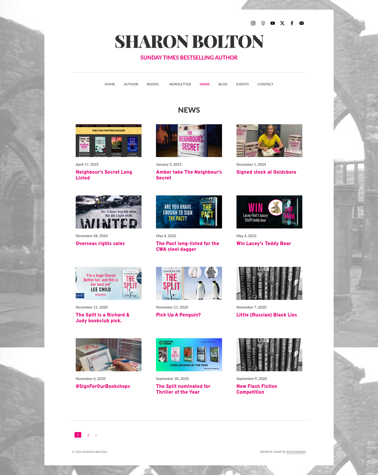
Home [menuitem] (110, 84)
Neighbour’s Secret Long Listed (104, 175)
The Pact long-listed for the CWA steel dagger (187, 247)
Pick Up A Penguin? (178, 315)
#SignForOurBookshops (103, 387)
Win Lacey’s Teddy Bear (263, 244)
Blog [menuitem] (223, 84)
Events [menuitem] (242, 84)
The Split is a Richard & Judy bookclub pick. (103, 318)
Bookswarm (296, 452)
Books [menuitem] (153, 84)
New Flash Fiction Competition (256, 390)
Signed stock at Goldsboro (266, 172)
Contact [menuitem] (265, 84)
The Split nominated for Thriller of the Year (183, 390)
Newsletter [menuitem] (180, 84)
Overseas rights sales (100, 244)
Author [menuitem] (131, 84)
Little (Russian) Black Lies (266, 315)
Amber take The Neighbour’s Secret (189, 175)
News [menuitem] (205, 84)
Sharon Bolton (189, 45)
